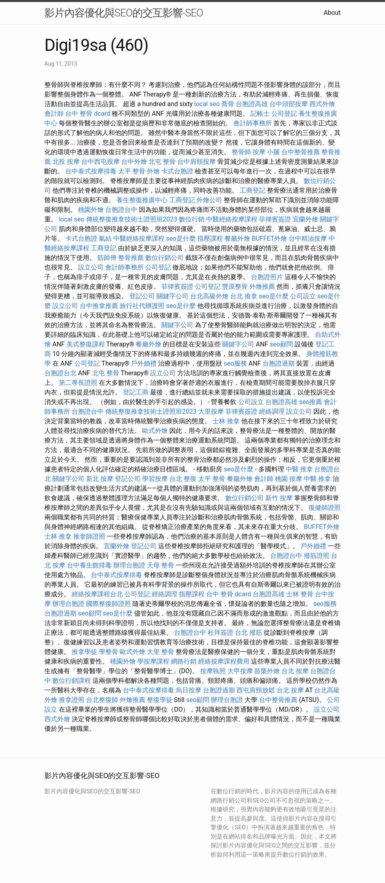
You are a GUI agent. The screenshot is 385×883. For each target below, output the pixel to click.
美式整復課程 (85, 344)
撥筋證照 (316, 555)
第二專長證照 (78, 382)
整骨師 (241, 152)
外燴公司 (209, 200)
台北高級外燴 (209, 296)
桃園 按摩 (288, 479)
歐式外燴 (155, 430)
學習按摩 (155, 479)
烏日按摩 (188, 690)
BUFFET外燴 (269, 238)
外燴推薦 (262, 286)
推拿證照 (71, 700)
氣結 (105, 238)
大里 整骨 (160, 652)
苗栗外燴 (267, 671)
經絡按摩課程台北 (97, 594)
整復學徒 (159, 700)
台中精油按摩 (308, 238)
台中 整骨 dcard (87, 113)
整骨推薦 (131, 257)
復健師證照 (325, 507)
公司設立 (303, 296)
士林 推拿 (226, 421)
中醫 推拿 (299, 469)
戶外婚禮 (143, 363)
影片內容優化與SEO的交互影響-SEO (123, 13)
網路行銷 (184, 661)
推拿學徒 (84, 652)
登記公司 (142, 296)
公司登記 (284, 113)
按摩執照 (213, 671)
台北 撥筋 (248, 632)
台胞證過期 (279, 363)
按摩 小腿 (266, 152)
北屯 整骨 (162, 161)
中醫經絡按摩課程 (231, 219)
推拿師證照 (89, 536)
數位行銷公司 (164, 257)
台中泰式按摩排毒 (90, 171)
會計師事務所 (252, 123)
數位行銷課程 (71, 680)
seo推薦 (310, 402)
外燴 (153, 171)
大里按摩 (211, 411)
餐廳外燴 (237, 238)
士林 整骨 (299, 594)
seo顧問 (281, 344)
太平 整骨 (131, 171)
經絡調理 (272, 411)
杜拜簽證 (220, 632)
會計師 (54, 113)
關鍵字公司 (172, 296)
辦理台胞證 (129, 565)
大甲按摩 (240, 671)
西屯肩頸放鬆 (256, 690)
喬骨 (227, 104)
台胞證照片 (267, 277)
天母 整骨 (160, 565)
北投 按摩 (66, 161)
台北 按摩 (295, 671)
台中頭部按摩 (288, 104)
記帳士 (260, 113)
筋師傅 (106, 257)
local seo (207, 104)
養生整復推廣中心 (142, 200)
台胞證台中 (121, 209)
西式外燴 (322, 104)
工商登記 (252, 190)
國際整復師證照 (108, 603)
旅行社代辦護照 (142, 306)
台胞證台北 (60, 373)
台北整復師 (102, 700)
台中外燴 (134, 161)
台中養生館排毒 (89, 565)
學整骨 (108, 652)
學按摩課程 (153, 661)
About (332, 12)
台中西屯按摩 (100, 161)
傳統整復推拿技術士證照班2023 (131, 219)
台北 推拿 (243, 296)
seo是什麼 (181, 238)
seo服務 (235, 363)
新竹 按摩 (279, 498)
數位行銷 (192, 219)
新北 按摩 (99, 479)
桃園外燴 (91, 209)
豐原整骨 (235, 286)
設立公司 (91, 267)
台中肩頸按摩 (196, 161)
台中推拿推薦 (99, 306)
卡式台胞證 (177, 171)
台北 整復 (183, 479)
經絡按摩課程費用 (223, 661)
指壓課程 (210, 238)
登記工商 (135, 392)
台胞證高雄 (252, 104)
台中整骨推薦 (300, 152)
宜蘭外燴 (305, 219)
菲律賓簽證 (275, 219)
